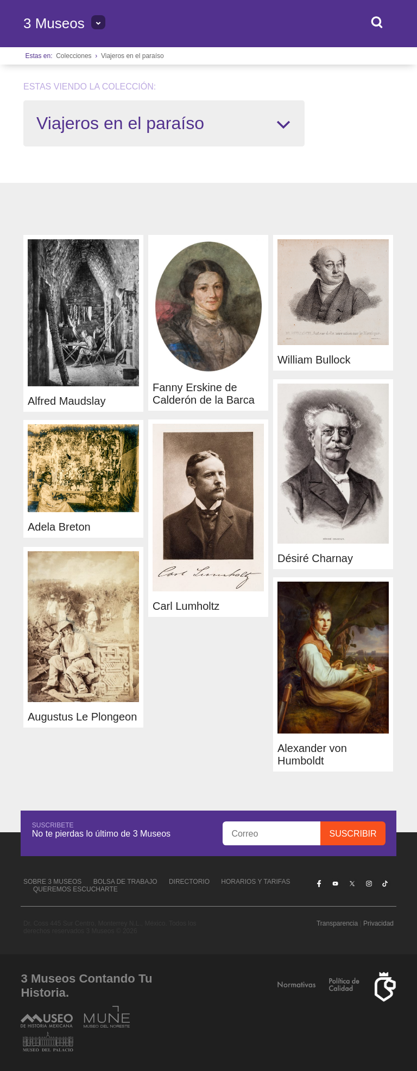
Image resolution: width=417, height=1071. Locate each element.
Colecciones (73, 56)
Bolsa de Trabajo (125, 881)
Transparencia (337, 923)
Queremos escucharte (75, 889)
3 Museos (54, 23)
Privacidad (378, 923)
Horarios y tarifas (255, 881)
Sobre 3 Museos (52, 881)
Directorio (189, 881)
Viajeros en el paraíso (132, 56)
